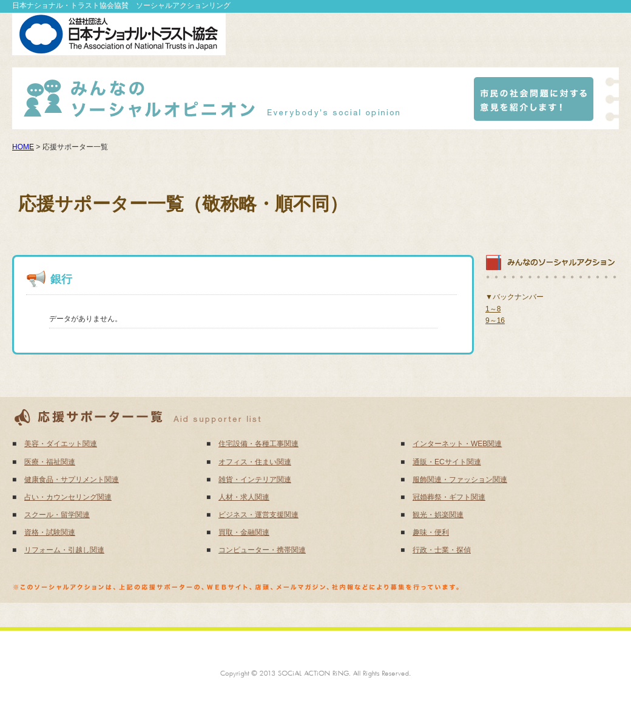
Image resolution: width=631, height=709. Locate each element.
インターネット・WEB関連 (457, 443)
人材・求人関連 (243, 497)
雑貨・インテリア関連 (254, 479)
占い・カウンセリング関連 (68, 497)
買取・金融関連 (243, 532)
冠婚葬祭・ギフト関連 (449, 497)
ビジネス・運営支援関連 (258, 515)
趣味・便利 (431, 532)
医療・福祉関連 (49, 462)
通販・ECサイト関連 (447, 462)
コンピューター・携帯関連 (262, 550)
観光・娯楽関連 (438, 515)
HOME (23, 147)
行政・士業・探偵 (442, 550)
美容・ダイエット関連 (60, 443)
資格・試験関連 (49, 532)
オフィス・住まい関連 (254, 462)
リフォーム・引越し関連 (64, 550)
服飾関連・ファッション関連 (460, 479)
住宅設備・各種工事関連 (258, 443)
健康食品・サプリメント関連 (71, 479)
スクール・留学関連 (57, 515)
